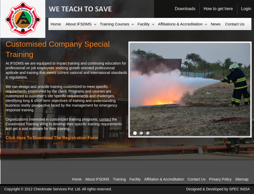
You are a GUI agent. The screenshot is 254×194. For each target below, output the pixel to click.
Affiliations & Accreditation (182, 24)
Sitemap (241, 179)
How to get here (218, 8)
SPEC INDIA (239, 189)
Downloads (185, 8)
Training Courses (117, 24)
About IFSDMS (81, 24)
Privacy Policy (220, 179)
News (216, 24)
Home (56, 24)
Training (119, 179)
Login (246, 8)
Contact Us (234, 24)
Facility (146, 24)
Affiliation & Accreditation (164, 179)
